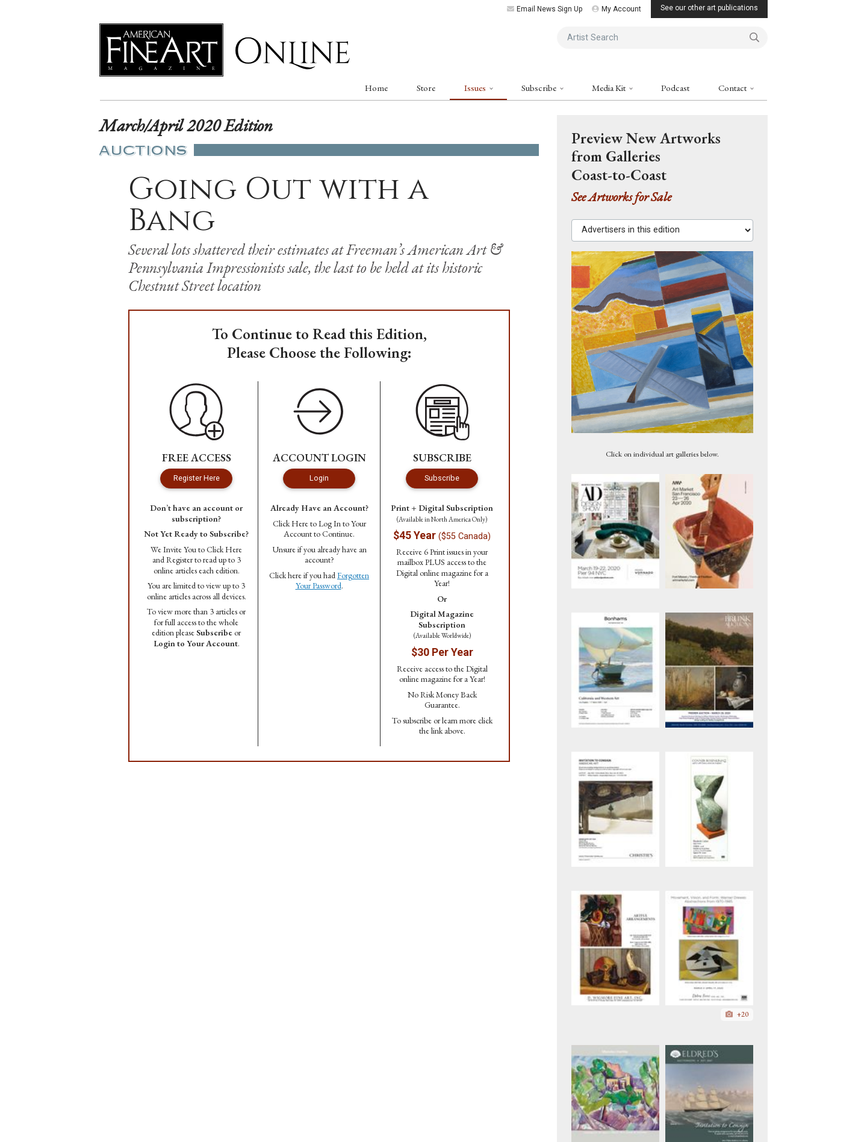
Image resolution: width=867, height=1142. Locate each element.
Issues (476, 87)
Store (426, 87)
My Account (616, 9)
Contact (733, 87)
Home (376, 87)
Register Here (196, 477)
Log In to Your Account (325, 529)
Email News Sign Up (544, 9)
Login (319, 477)
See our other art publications (709, 8)
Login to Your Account (196, 643)
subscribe (417, 720)
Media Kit (609, 87)
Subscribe (539, 87)
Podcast (675, 87)
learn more (459, 720)
